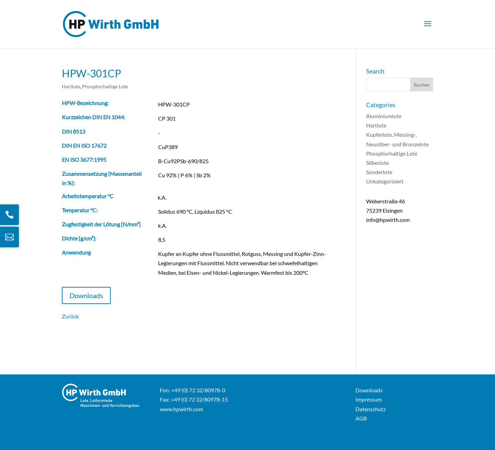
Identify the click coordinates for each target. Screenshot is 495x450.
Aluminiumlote (384, 116)
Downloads (86, 295)
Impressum (368, 399)
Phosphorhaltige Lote (105, 86)
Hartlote (71, 86)
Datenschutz (370, 409)
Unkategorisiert (385, 181)
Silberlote (377, 162)
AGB (361, 418)
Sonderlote (379, 172)
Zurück (70, 316)
